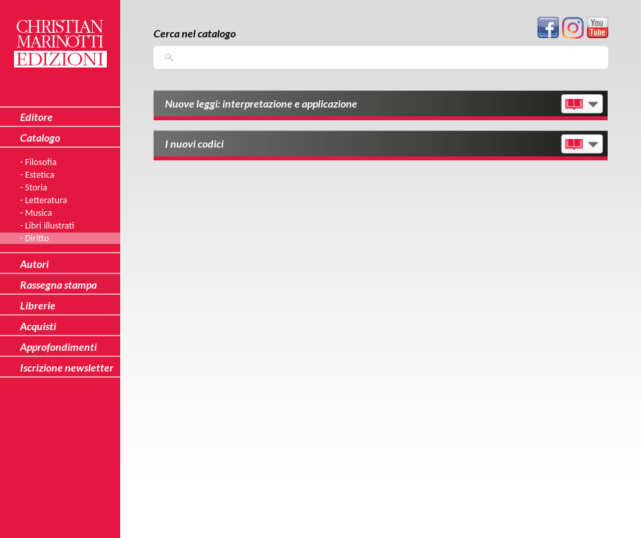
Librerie (37, 305)
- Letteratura (43, 200)
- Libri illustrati (47, 225)
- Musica (36, 213)
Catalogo (40, 137)
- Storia (33, 187)
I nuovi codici (194, 143)
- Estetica (37, 174)
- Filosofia (38, 162)
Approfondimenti (58, 346)
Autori (34, 263)
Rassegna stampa (58, 284)
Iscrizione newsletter (67, 367)
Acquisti (38, 325)
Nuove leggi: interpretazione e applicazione (261, 103)
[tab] (381, 105)
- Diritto (34, 238)
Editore (36, 116)
